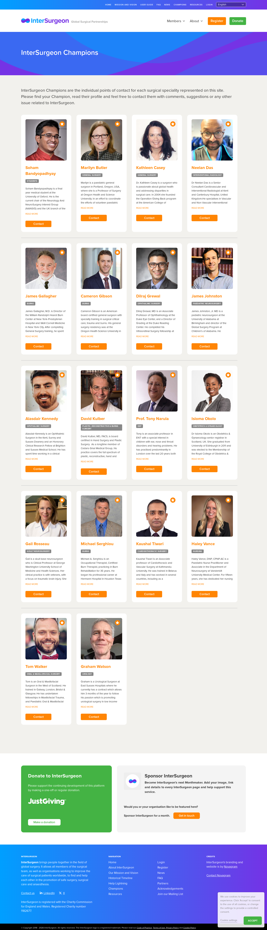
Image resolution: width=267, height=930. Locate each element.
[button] (183, 21)
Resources (196, 5)
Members (176, 21)
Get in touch (186, 813)
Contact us (28, 891)
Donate (237, 21)
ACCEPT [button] (252, 920)
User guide (146, 5)
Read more (31, 214)
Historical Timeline (120, 876)
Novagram (230, 865)
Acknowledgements (170, 887)
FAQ (159, 5)
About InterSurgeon (121, 866)
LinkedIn (47, 891)
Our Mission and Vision (123, 871)
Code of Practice (144, 926)
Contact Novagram (218, 874)
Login (209, 5)
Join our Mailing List (170, 892)
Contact (38, 224)
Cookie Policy (189, 926)
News (167, 5)
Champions (180, 5)
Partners (162, 881)
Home (108, 5)
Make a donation (44, 820)
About (196, 21)
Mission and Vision (126, 5)
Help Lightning (117, 881)
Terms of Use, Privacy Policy (166, 926)
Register (217, 21)
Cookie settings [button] (228, 920)
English (222, 4)
